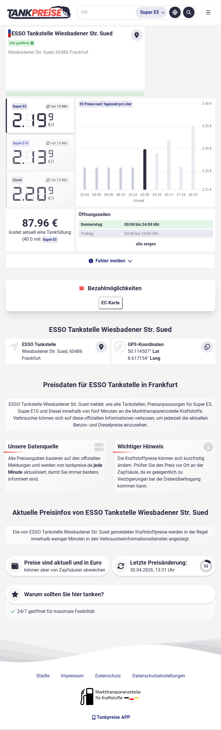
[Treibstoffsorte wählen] (151, 12)
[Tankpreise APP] (110, 717)
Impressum (72, 676)
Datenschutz (108, 676)
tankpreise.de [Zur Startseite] (78, 465)
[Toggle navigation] (208, 12)
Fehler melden (110, 260)
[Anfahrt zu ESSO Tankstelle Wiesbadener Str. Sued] (136, 35)
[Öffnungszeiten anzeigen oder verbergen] (146, 244)
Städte (42, 676)
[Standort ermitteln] (175, 12)
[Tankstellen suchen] (189, 12)
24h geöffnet (21, 43)
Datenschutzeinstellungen (158, 676)
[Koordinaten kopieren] (207, 347)
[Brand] (39, 12)
